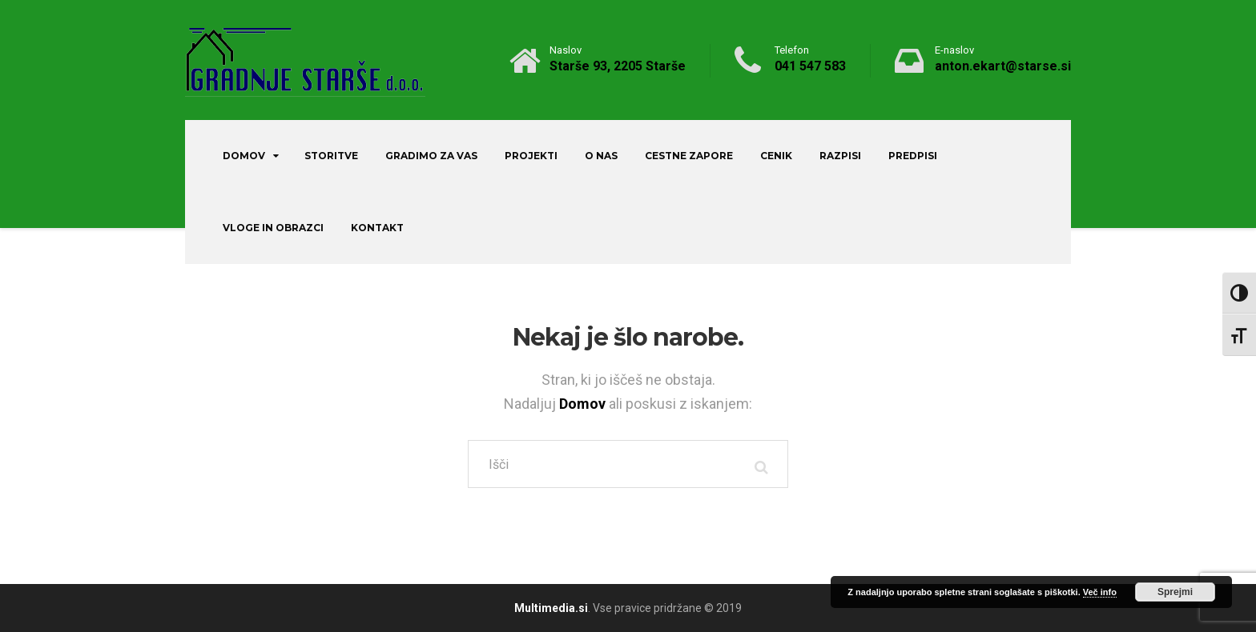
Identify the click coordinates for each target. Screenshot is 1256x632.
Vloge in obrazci (273, 228)
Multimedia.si (551, 608)
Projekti (531, 156)
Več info (1100, 592)
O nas (601, 156)
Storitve (331, 156)
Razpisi (840, 156)
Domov (244, 156)
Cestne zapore (689, 156)
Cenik (776, 156)
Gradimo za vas (431, 156)
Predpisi (912, 156)
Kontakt (377, 228)
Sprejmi (1175, 592)
